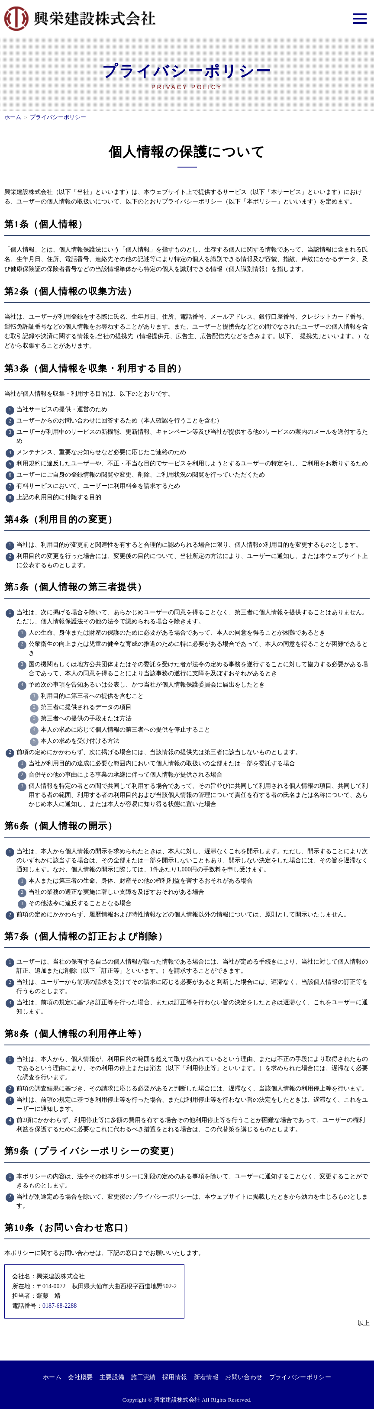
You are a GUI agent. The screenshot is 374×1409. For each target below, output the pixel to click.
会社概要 (80, 1377)
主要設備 (112, 1377)
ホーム (53, 1377)
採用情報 (174, 1377)
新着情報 (205, 1377)
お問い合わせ (243, 1377)
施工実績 (143, 1377)
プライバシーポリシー (299, 1377)
